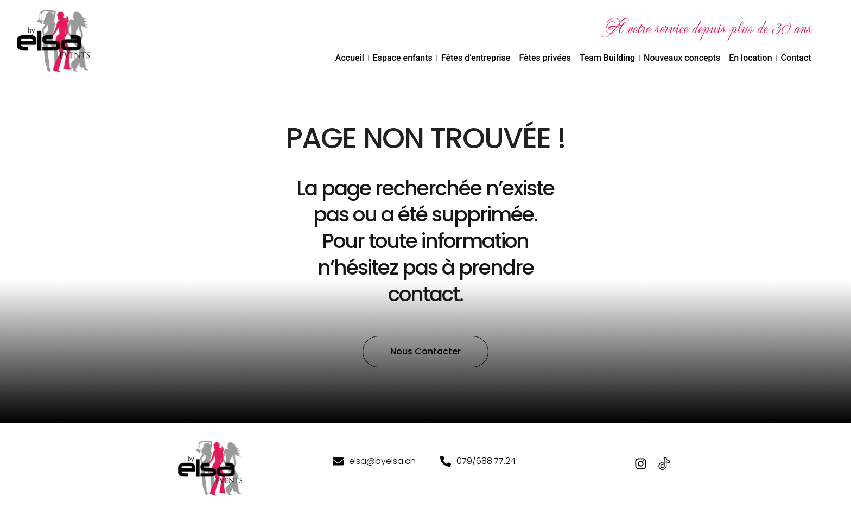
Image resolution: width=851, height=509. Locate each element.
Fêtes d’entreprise (476, 58)
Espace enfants (403, 58)
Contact (796, 58)
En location (750, 58)
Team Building (607, 58)
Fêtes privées (544, 58)
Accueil (349, 58)
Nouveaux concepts (682, 58)
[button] (425, 367)
